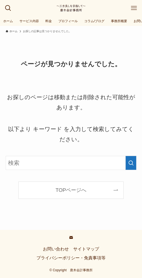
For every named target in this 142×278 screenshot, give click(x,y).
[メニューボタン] (134, 8)
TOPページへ (71, 190)
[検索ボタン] (8, 8)
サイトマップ (86, 249)
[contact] (71, 237)
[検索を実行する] (131, 163)
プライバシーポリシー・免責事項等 (71, 258)
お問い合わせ (56, 249)
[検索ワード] (71, 163)
